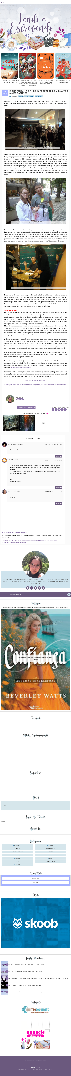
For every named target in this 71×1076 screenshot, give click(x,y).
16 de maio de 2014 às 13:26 (53, 460)
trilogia (18, 864)
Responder (59, 456)
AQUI (31, 356)
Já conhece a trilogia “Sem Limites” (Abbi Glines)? (25, 971)
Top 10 (18, 849)
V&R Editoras (38, 96)
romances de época (50, 855)
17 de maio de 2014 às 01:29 (53, 491)
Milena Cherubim (14, 491)
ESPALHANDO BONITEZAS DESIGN (42, 1069)
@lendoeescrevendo (9, 805)
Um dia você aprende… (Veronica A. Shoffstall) (25, 985)
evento (20, 96)
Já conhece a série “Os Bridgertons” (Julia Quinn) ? (26, 964)
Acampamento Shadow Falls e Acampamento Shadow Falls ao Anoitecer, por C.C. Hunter (38, 978)
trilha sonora (51, 861)
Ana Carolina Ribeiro (15, 444)
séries (50, 858)
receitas (18, 855)
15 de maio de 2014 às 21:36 (53, 444)
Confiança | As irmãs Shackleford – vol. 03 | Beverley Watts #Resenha (35, 658)
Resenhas (50, 846)
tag (18, 861)
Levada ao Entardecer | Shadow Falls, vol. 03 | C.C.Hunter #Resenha (46, 82)
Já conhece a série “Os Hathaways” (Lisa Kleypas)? (26, 992)
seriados (17, 858)
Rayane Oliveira (13, 460)
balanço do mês (50, 849)
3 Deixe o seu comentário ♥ (26, 407)
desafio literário (18, 852)
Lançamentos (18, 846)
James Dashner (28, 96)
